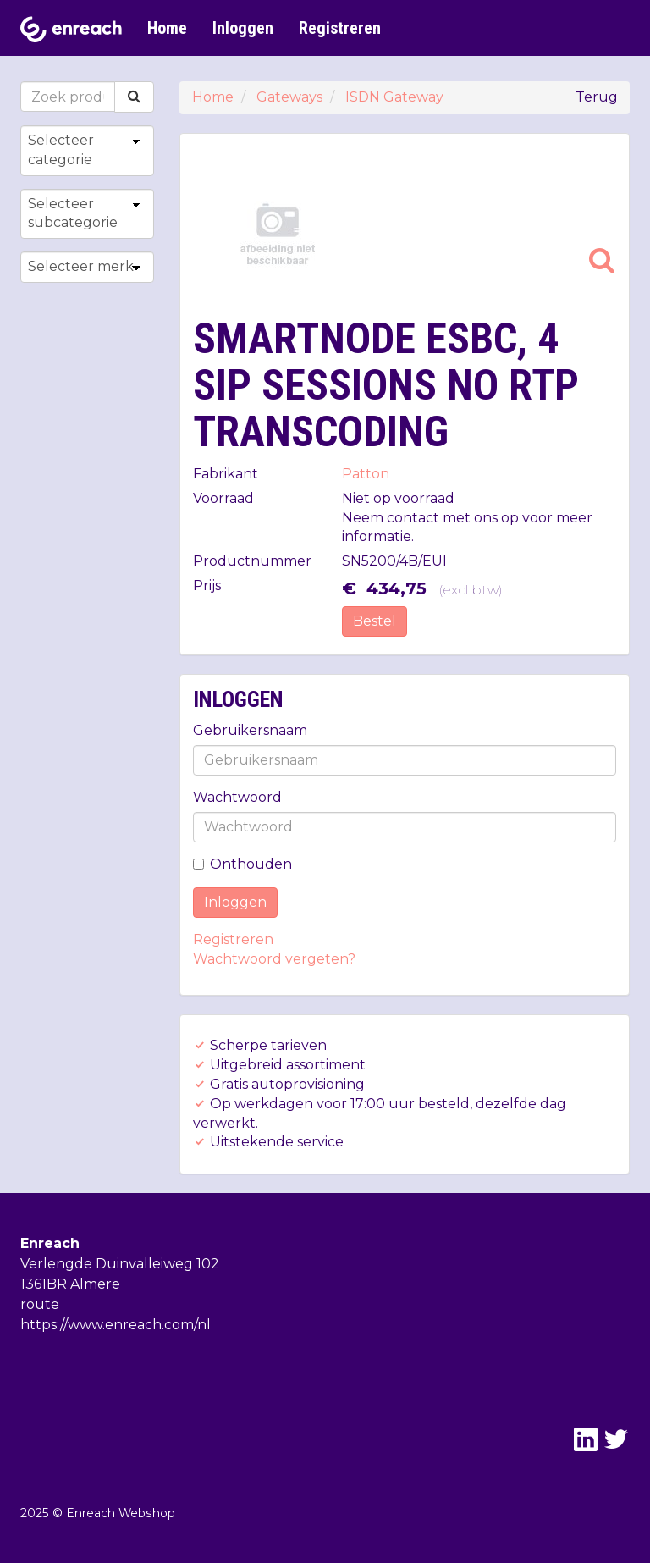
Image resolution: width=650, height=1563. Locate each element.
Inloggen (242, 28)
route (39, 1304)
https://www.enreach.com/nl (115, 1325)
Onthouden (242, 864)
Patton (365, 474)
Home (167, 28)
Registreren (340, 28)
